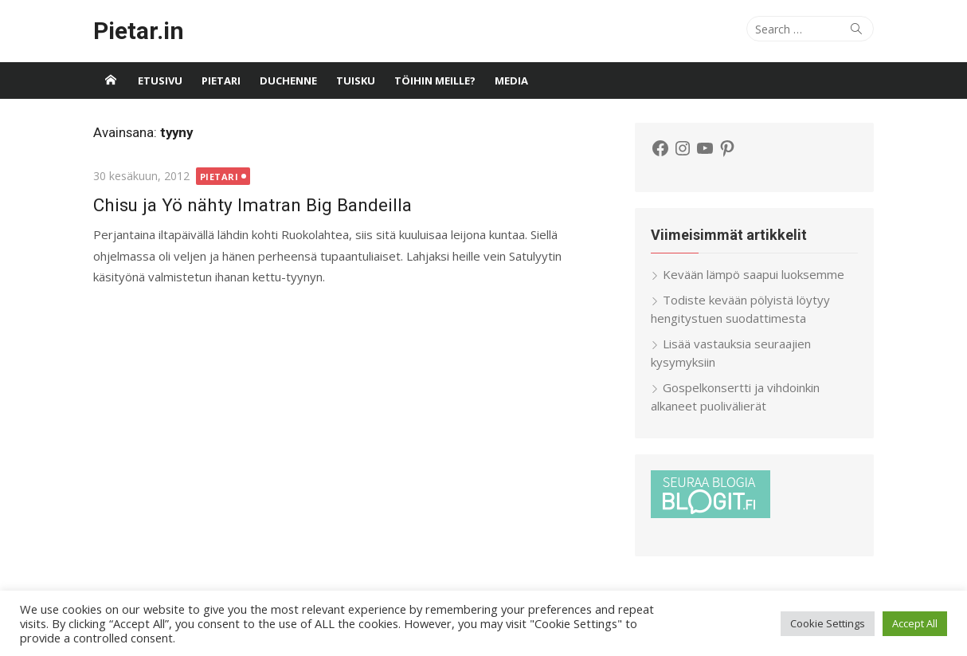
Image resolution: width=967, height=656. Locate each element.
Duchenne (288, 80)
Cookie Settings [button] (827, 623)
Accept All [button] (915, 623)
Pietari (221, 80)
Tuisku (355, 80)
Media (511, 80)
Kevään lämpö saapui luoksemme (753, 274)
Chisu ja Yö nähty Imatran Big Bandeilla (252, 204)
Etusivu (160, 80)
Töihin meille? (435, 80)
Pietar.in (138, 31)
